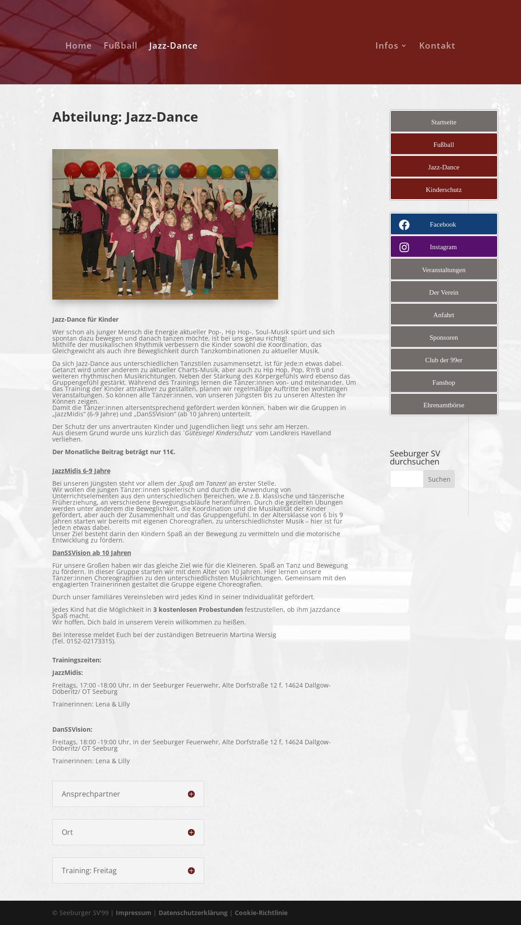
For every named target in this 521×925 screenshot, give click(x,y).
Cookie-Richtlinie (261, 912)
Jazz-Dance (172, 46)
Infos (387, 46)
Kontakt (438, 46)
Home (77, 46)
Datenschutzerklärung (193, 912)
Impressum (133, 912)
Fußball (120, 46)
